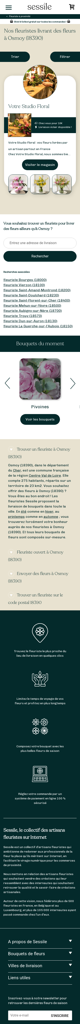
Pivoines (40, 406)
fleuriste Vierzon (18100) (24, 285)
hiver (49, 511)
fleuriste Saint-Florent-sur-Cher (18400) (36, 300)
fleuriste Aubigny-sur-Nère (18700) (32, 311)
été (23, 511)
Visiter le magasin (40, 165)
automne (51, 517)
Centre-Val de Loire (45, 475)
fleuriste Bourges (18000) (25, 280)
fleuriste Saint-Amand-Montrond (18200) (37, 290)
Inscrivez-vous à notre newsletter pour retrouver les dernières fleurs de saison (37, 1000)
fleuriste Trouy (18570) (22, 316)
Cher (17, 470)
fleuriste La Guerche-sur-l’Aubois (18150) (38, 326)
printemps (16, 517)
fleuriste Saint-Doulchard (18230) (31, 295)
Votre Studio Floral (28, 106)
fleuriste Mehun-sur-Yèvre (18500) (32, 305)
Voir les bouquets (40, 419)
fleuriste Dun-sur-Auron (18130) (30, 321)
